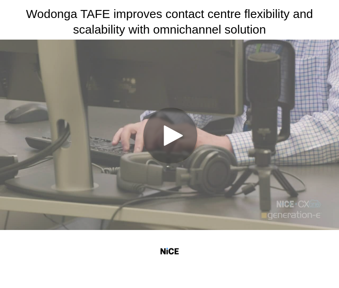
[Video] (169, 135)
